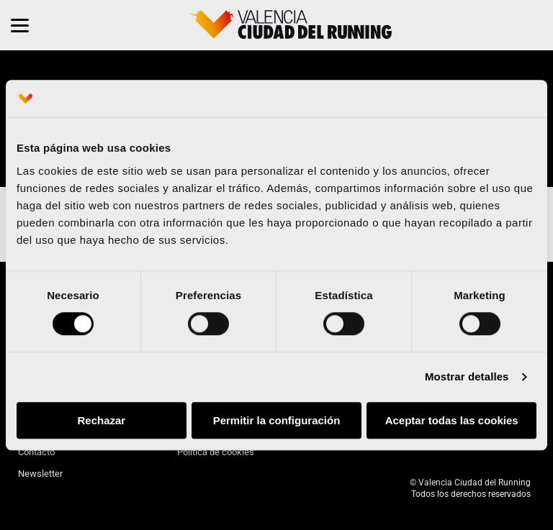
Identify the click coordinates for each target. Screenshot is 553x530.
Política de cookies (215, 452)
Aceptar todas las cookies (451, 420)
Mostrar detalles (467, 377)
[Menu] (20, 25)
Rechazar (101, 420)
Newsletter (40, 473)
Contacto (36, 452)
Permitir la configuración (277, 420)
